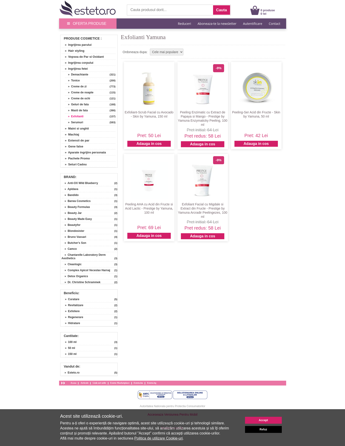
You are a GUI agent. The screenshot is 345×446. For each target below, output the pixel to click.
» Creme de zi (76, 86)
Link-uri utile (99, 383)
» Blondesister (73, 231)
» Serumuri (74, 122)
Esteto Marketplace (120, 383)
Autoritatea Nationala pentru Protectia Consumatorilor (172, 406)
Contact (274, 23)
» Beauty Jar (72, 213)
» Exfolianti (74, 116)
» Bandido (70, 195)
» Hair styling (73, 50)
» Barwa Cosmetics (76, 201)
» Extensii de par (75, 140)
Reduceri (184, 23)
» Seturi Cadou (74, 164)
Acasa (74, 383)
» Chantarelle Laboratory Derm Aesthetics (84, 256)
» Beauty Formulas (76, 207)
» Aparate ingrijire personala (84, 152)
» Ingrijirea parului (77, 44)
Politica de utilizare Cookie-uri (158, 438)
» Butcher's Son (74, 243)
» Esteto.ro (71, 372)
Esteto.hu (138, 383)
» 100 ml (71, 342)
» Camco (69, 248)
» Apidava (70, 189)
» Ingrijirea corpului (78, 62)
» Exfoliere (72, 311)
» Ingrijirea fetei (75, 68)
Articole (84, 383)
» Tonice (72, 80)
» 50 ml (70, 348)
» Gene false (72, 146)
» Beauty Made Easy (77, 219)
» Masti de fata (76, 110)
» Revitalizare (74, 305)
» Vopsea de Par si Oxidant (83, 56)
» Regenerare (74, 317)
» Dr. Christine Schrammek (81, 282)
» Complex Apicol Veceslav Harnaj (86, 270)
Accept (263, 420)
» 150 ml (71, 354)
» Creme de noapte (79, 92)
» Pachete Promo (76, 158)
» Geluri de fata (77, 104)
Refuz (263, 429)
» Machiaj (70, 134)
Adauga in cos (149, 144)
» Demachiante (76, 74)
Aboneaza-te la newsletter (217, 23)
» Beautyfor (71, 225)
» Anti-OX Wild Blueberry (80, 183)
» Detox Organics (75, 276)
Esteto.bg (151, 383)
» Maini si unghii (75, 128)
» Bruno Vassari (74, 237)
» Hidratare (72, 323)
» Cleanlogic (72, 264)
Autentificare (252, 23)
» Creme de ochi (77, 98)
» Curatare (72, 299)
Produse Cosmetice (82, 38)
